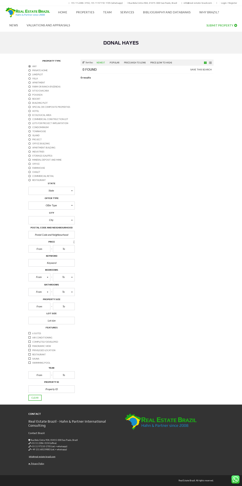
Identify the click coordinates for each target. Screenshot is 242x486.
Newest (101, 62)
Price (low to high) (161, 62)
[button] (51, 191)
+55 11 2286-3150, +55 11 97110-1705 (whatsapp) (96, 3)
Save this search (201, 69)
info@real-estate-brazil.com (196, 3)
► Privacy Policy (36, 463)
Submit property (221, 25)
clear (35, 397)
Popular (114, 62)
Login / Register (229, 3)
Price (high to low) (135, 62)
